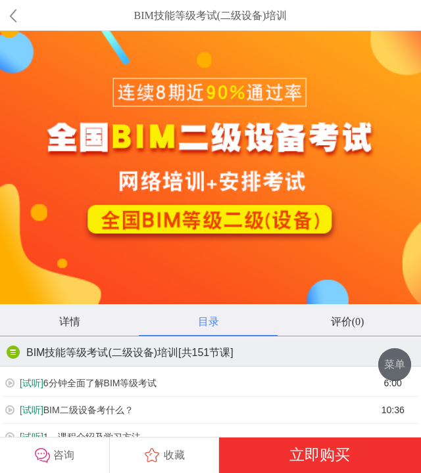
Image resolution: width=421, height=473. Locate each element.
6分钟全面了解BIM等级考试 (81, 383)
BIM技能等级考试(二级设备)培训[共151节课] (120, 352)
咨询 (54, 455)
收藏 (164, 455)
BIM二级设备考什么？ (69, 410)
